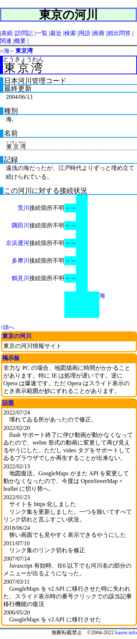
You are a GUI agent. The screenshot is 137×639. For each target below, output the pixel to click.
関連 (6, 41)
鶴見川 (20, 278)
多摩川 (20, 260)
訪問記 (24, 33)
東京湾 (24, 51)
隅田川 (20, 225)
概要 (20, 41)
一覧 (41, 33)
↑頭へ (7, 327)
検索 (70, 33)
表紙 (7, 33)
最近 (56, 33)
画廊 (98, 33)
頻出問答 (119, 33)
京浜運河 (17, 243)
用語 (84, 33)
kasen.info (126, 632)
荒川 (23, 208)
